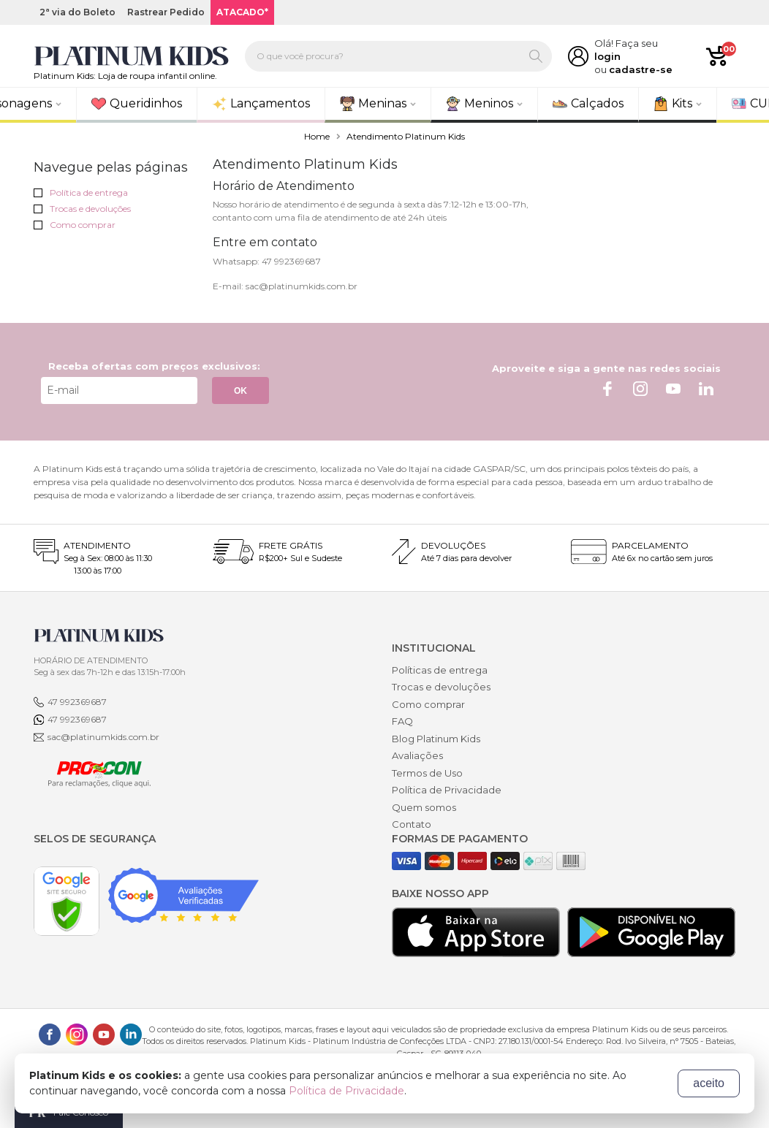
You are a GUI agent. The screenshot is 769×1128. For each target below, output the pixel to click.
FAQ (402, 721)
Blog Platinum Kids (436, 738)
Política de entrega (81, 192)
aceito (708, 1083)
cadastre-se (641, 69)
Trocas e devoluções (82, 208)
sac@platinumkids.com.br (103, 736)
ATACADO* (242, 12)
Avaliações (417, 755)
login (607, 56)
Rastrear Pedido (166, 12)
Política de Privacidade (446, 790)
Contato (411, 824)
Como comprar (74, 224)
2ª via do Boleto (77, 12)
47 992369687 (77, 701)
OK (240, 391)
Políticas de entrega (440, 670)
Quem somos (424, 807)
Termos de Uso (427, 773)
